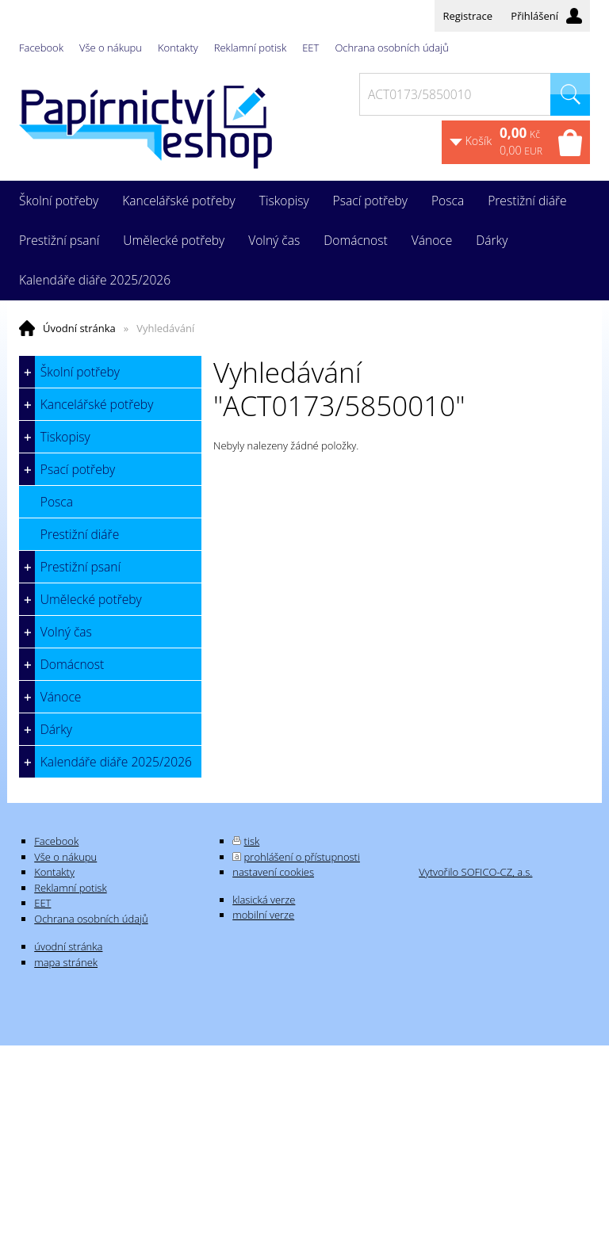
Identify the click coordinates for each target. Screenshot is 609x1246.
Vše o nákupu (110, 47)
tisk (252, 841)
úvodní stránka (68, 946)
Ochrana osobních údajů (391, 47)
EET (310, 47)
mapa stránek (66, 962)
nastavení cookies (273, 872)
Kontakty (178, 47)
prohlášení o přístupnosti (302, 857)
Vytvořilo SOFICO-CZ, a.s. (475, 872)
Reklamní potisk (250, 47)
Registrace (467, 16)
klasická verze (263, 899)
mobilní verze (263, 915)
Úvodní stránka (79, 328)
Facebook (41, 47)
